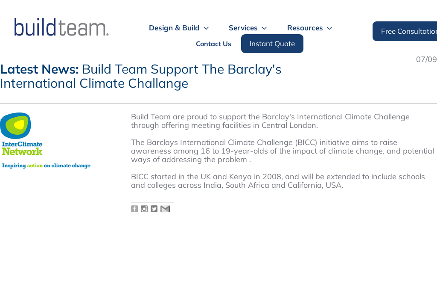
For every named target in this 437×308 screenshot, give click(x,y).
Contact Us (213, 43)
